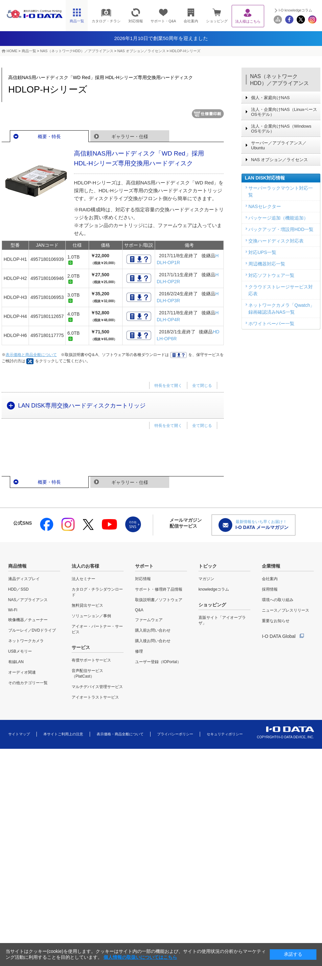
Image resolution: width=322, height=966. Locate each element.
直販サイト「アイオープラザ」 (222, 620)
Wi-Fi (12, 610)
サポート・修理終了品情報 (158, 589)
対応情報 (143, 579)
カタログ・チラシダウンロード (97, 592)
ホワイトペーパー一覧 (271, 323)
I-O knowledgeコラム (295, 10)
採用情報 (270, 589)
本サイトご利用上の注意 (63, 734)
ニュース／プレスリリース (285, 610)
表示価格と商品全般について (31, 354)
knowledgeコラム (213, 589)
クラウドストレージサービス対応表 (280, 290)
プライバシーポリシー (175, 734)
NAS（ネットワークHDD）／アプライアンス (279, 80)
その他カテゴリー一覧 (28, 683)
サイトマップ (19, 734)
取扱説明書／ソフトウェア (158, 600)
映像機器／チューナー (28, 620)
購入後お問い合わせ (153, 641)
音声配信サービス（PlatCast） (87, 673)
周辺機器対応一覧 (266, 263)
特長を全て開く (168, 385)
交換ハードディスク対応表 (276, 240)
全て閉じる (202, 385)
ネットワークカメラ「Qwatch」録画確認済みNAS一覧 (281, 309)
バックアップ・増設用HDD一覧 (280, 229)
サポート (144, 566)
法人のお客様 (85, 566)
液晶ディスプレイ (24, 579)
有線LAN (16, 662)
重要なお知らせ (275, 621)
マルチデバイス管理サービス (97, 686)
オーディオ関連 (22, 672)
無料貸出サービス (87, 605)
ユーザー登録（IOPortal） (158, 662)
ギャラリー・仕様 (129, 136)
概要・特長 (49, 136)
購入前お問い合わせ (153, 630)
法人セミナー (83, 579)
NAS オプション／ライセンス (141, 51)
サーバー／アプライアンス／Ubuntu (279, 145)
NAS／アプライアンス (28, 600)
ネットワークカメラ (26, 641)
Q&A (139, 610)
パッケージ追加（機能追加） (278, 217)
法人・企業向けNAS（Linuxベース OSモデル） (284, 112)
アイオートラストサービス (95, 697)
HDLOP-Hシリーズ (185, 51)
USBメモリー (20, 651)
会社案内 (270, 579)
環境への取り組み (277, 600)
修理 (139, 651)
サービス (81, 647)
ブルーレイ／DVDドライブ (32, 630)
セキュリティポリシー (225, 734)
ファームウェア (149, 620)
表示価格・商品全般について (120, 734)
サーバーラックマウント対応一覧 (280, 191)
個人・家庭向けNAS (270, 97)
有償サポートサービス (91, 660)
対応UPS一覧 (262, 252)
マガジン (206, 579)
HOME (12, 51)
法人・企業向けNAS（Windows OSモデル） (281, 129)
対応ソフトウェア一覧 (271, 275)
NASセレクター (264, 206)
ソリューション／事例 (91, 616)
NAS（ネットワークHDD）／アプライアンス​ (76, 51)
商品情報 (17, 566)
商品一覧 (29, 51)
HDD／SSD (18, 589)
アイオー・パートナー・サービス (97, 629)
